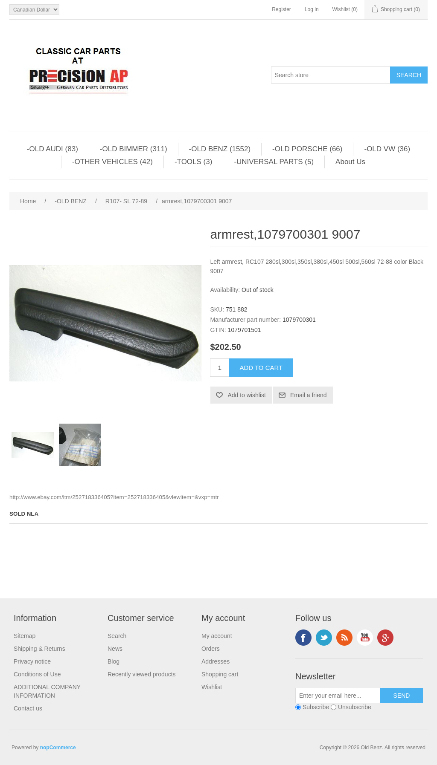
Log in (312, 9)
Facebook (303, 637)
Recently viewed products (142, 674)
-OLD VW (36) (387, 149)
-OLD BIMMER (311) (133, 149)
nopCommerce (58, 748)
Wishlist (211, 687)
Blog (113, 661)
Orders (210, 648)
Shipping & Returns (39, 648)
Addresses (215, 661)
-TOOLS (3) (193, 162)
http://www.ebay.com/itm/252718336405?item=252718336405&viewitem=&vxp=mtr (114, 497)
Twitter (324, 637)
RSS (344, 637)
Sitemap (24, 635)
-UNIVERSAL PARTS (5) (274, 162)
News (115, 648)
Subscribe (316, 707)
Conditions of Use (37, 674)
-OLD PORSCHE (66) (307, 149)
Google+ (385, 637)
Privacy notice (32, 661)
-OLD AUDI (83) (52, 149)
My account (216, 635)
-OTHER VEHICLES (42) (112, 162)
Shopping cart (219, 674)
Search (117, 635)
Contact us (28, 708)
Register (281, 9)
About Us (350, 162)
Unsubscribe (354, 707)
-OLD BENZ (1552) (220, 149)
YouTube (365, 637)
